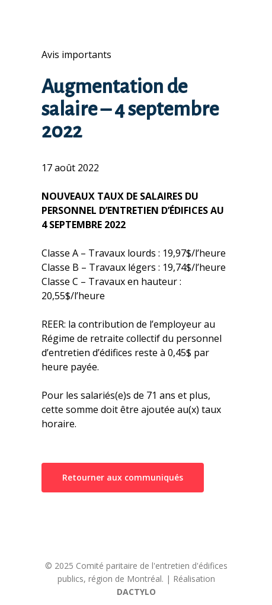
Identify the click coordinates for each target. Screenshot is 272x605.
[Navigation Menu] (48, 14)
